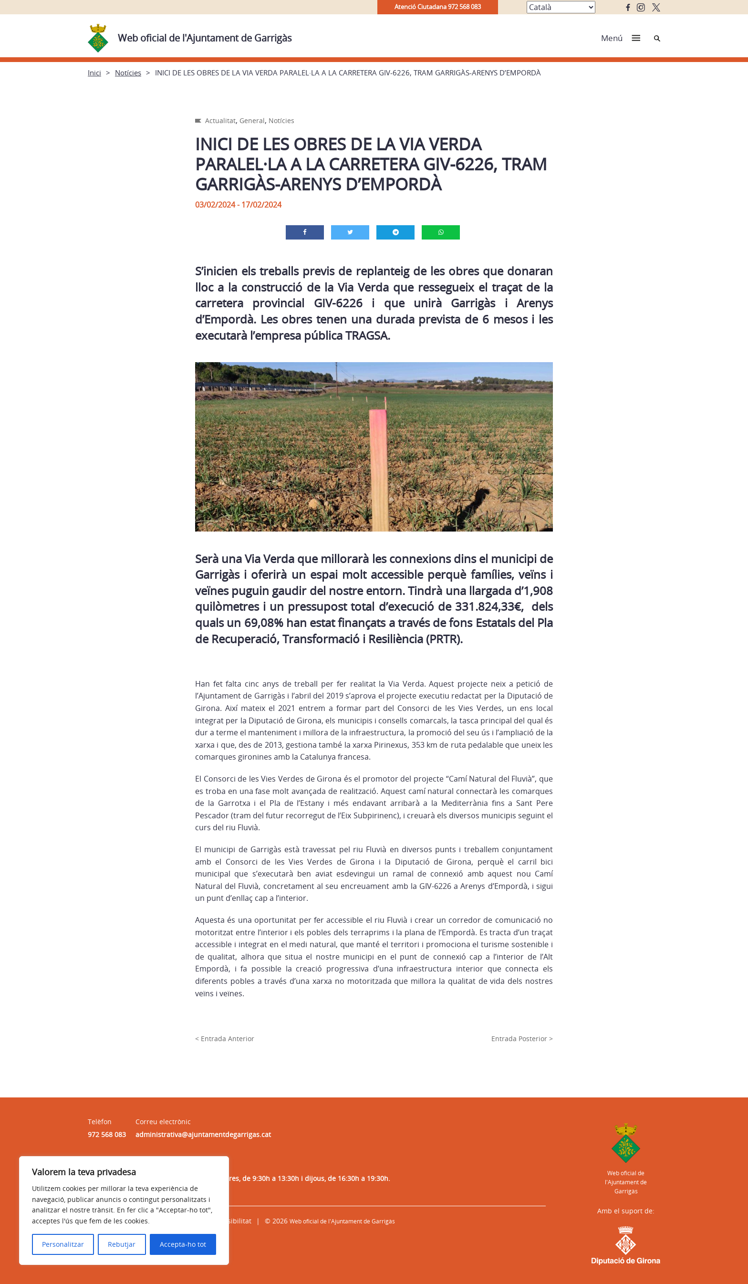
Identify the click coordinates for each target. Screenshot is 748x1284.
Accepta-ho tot (183, 1244)
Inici (94, 72)
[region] (124, 1210)
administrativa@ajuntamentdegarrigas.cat (203, 1134)
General (252, 120)
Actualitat (220, 120)
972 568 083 (107, 1134)
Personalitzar (63, 1244)
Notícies (128, 72)
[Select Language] (561, 7)
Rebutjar (121, 1244)
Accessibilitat (230, 1220)
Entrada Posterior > (522, 1038)
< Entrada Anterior (224, 1038)
